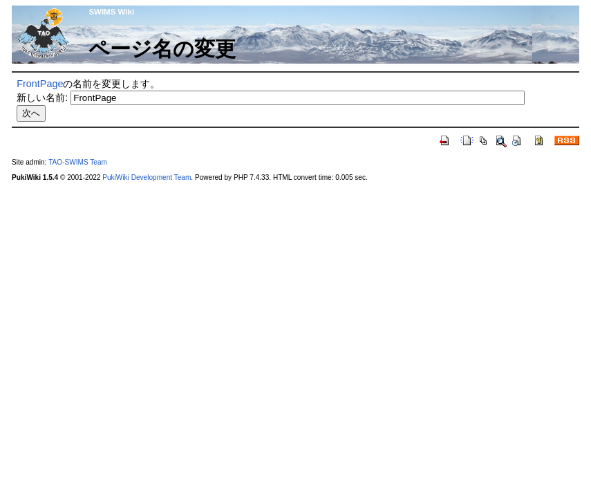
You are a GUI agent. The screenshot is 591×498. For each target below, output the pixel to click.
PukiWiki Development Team (146, 177)
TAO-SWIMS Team (77, 162)
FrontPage (40, 83)
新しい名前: (42, 97)
